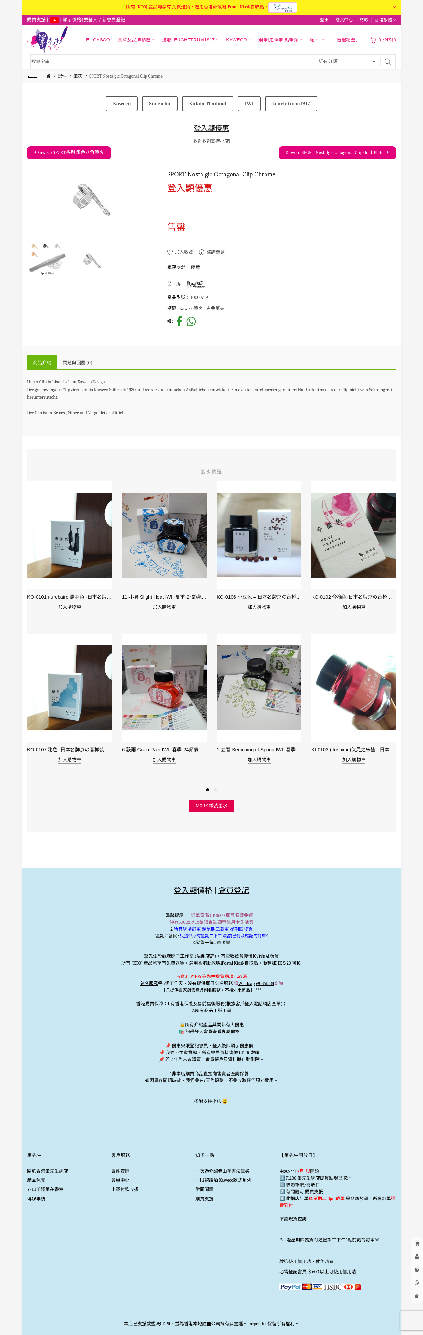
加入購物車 (69, 607)
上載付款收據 (124, 1189)
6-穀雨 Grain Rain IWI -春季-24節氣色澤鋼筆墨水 (164, 749)
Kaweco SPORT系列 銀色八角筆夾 (69, 152)
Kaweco (122, 103)
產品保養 (36, 1180)
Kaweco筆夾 (191, 308)
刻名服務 (149, 983)
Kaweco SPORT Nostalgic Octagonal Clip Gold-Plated (337, 152)
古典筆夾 (215, 308)
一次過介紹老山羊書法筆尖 (222, 1171)
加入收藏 (184, 252)
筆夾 (77, 76)
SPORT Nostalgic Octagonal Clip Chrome (126, 76)
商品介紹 (42, 363)
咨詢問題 (216, 252)
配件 (62, 76)
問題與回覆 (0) (77, 363)
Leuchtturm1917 (291, 103)
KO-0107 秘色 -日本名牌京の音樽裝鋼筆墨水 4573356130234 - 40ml (69, 749)
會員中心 (344, 19)
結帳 (364, 19)
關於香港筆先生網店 (47, 1171)
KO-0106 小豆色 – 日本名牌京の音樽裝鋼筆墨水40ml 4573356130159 (259, 597)
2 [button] (215, 789)
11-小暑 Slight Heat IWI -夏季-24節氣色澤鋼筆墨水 (164, 597)
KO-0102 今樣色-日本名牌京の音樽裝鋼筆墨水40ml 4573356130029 (353, 597)
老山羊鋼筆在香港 (45, 1189)
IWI (249, 103)
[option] (48, 260)
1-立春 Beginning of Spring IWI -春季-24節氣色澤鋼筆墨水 (259, 749)
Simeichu (159, 103)
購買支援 (204, 1199)
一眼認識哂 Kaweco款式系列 (223, 1180)
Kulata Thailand (208, 103)
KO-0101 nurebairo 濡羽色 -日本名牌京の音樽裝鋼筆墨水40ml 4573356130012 (69, 597)
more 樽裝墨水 (212, 806)
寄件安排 (120, 1171)
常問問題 (204, 1189)
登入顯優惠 (211, 128)
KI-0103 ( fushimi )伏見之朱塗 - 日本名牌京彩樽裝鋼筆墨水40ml (353, 749)
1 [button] (207, 789)
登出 (324, 19)
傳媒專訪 (36, 1199)
